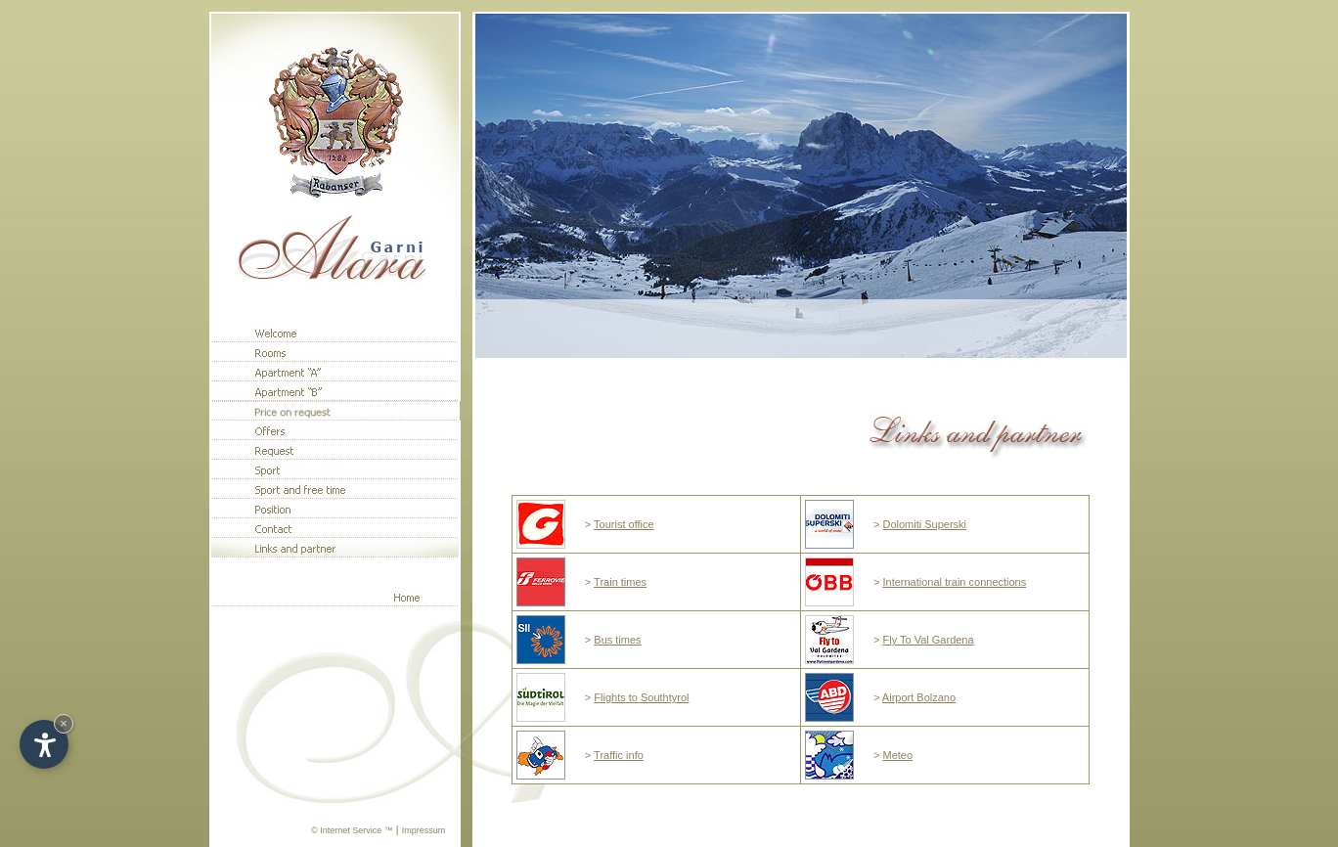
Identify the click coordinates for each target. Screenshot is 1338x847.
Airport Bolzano (919, 697)
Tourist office (624, 524)
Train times (620, 582)
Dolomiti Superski (924, 524)
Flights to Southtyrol (641, 697)
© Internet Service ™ (352, 830)
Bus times (617, 640)
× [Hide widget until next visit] (63, 723)
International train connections (954, 582)
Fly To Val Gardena (927, 640)
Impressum (424, 830)
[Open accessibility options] (44, 744)
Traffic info (619, 755)
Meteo (897, 755)
